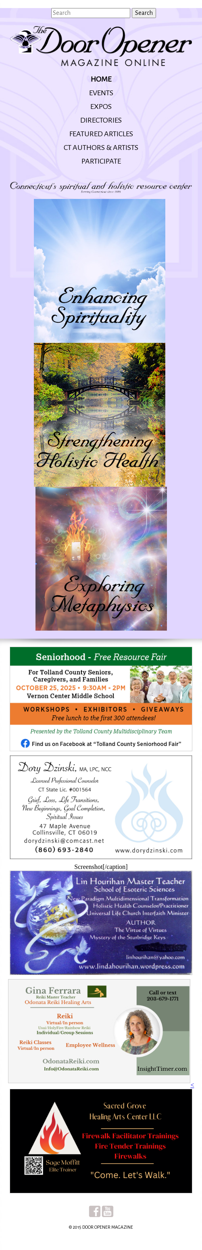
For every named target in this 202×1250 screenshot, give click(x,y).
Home (101, 79)
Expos (101, 106)
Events (101, 93)
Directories (101, 120)
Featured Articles (101, 134)
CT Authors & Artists (101, 147)
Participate (101, 161)
